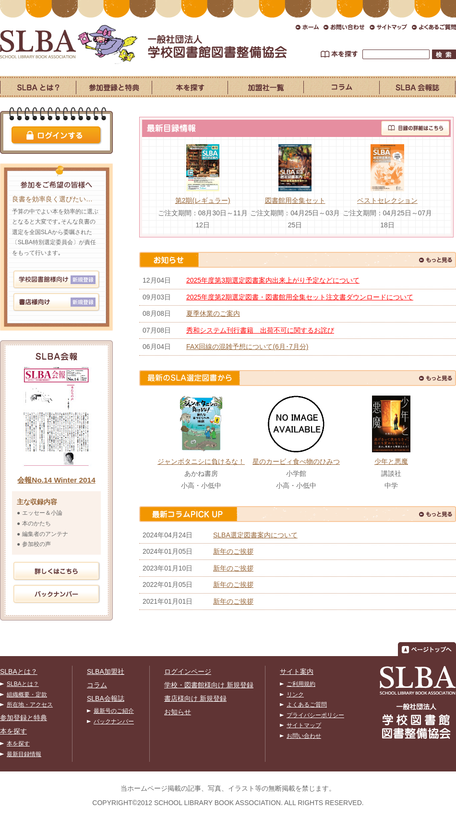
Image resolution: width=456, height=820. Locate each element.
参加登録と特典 (23, 717)
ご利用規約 (301, 684)
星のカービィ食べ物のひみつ (296, 461)
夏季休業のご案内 (213, 313)
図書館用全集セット (295, 200)
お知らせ (177, 712)
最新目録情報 (24, 754)
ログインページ (187, 671)
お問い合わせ (304, 736)
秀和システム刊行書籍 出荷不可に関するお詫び (260, 330)
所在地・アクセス (30, 704)
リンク (295, 694)
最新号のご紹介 (114, 711)
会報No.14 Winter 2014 (56, 480)
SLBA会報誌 (105, 698)
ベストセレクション (387, 200)
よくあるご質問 (307, 704)
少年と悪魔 (391, 461)
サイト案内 (296, 671)
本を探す (13, 731)
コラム (97, 685)
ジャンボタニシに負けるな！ (201, 461)
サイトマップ (304, 725)
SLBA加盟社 (105, 671)
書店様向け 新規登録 (195, 698)
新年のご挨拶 (233, 551)
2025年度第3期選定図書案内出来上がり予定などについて (273, 280)
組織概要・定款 (27, 694)
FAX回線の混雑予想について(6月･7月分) (247, 346)
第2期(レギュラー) (202, 200)
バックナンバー (114, 721)
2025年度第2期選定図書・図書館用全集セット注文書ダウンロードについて (299, 297)
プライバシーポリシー (315, 715)
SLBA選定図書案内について (255, 535)
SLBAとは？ (18, 671)
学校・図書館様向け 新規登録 (208, 685)
